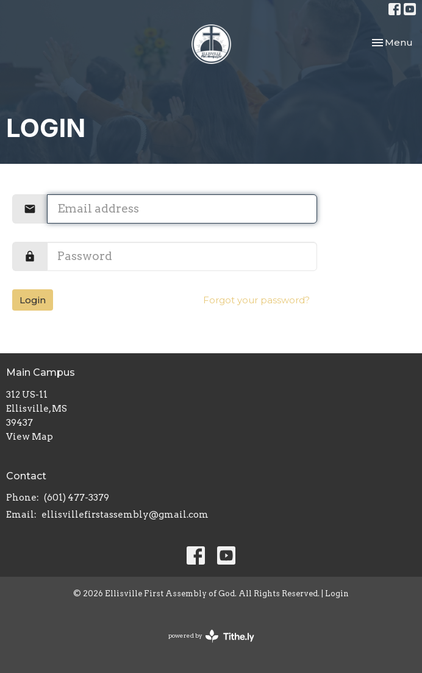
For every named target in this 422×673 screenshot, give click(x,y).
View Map (29, 436)
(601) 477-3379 (76, 497)
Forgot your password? (256, 300)
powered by (211, 636)
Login (33, 300)
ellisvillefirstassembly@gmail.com (125, 514)
